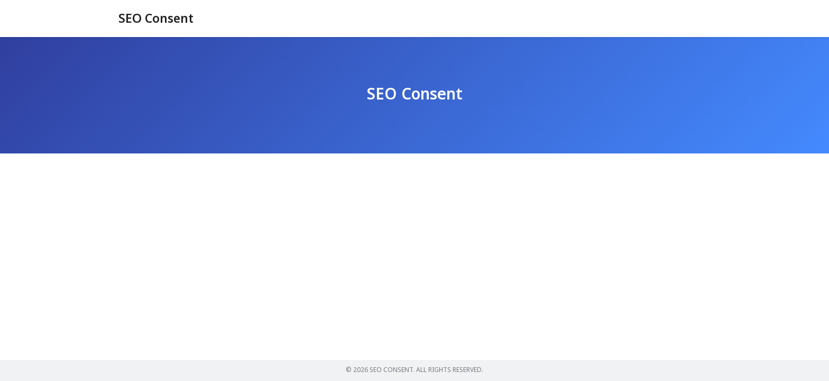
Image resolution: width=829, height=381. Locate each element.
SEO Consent (157, 19)
